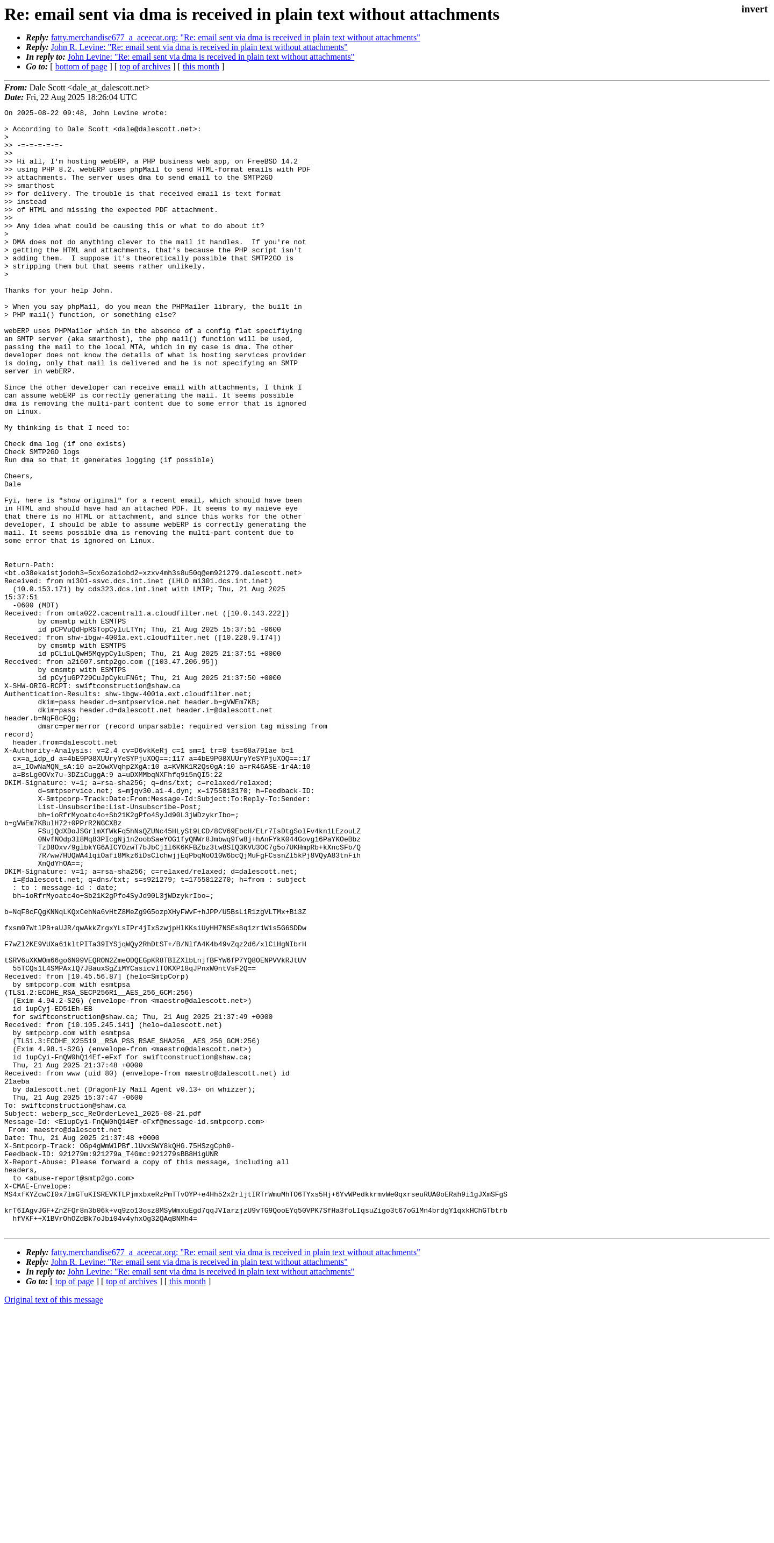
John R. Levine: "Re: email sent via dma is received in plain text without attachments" (199, 47)
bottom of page (81, 66)
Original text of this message (53, 1523)
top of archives (144, 66)
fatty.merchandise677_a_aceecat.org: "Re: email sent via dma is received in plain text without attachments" (235, 37)
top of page (74, 1505)
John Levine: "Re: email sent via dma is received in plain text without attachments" (211, 56)
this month (201, 66)
